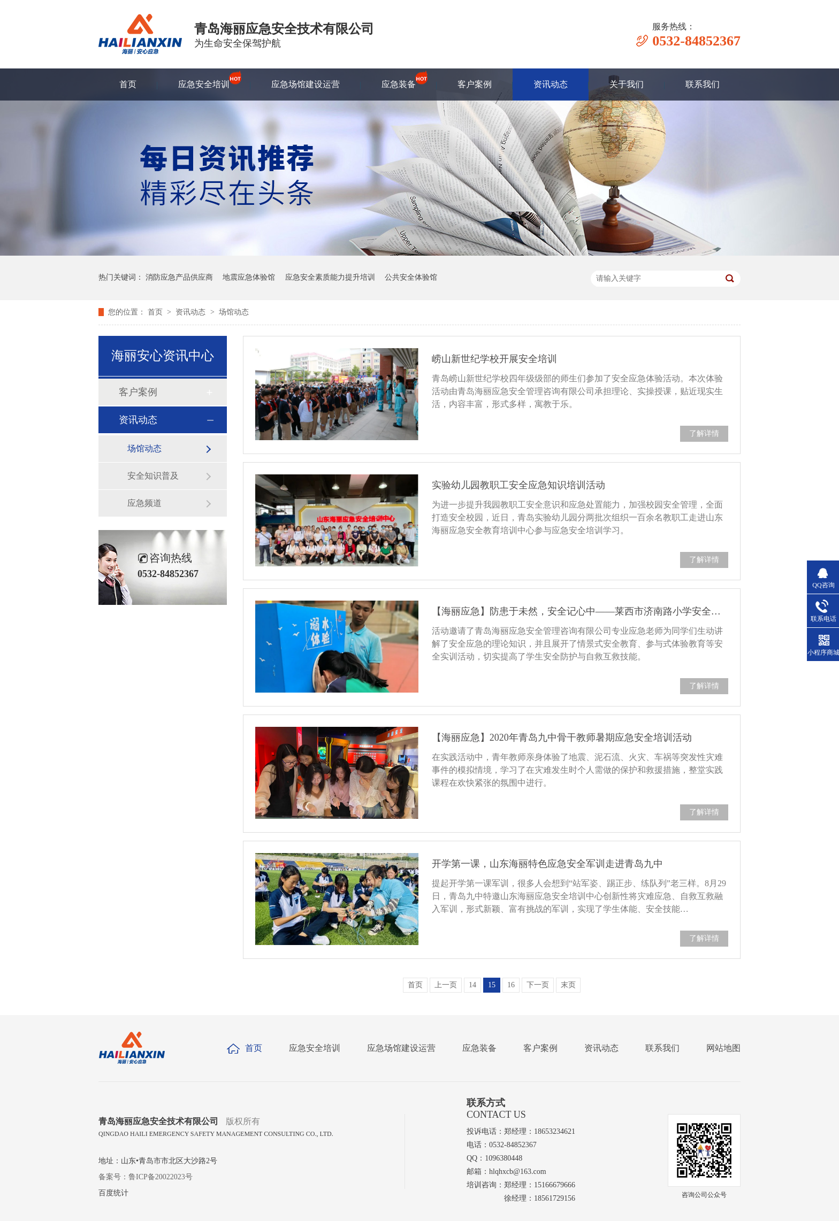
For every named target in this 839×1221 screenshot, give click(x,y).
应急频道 (144, 503)
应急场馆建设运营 (305, 84)
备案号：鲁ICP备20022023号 (145, 1177)
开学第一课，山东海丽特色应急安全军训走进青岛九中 (547, 863)
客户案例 (474, 84)
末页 (568, 985)
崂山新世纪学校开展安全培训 (494, 359)
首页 (127, 84)
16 (511, 985)
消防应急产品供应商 (179, 277)
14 (472, 985)
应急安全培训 (204, 79)
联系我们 (702, 84)
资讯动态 (550, 84)
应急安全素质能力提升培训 (330, 277)
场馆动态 (234, 312)
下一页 (538, 985)
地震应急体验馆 (249, 277)
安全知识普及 (153, 475)
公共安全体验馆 (411, 277)
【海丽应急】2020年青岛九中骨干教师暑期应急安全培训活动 (562, 737)
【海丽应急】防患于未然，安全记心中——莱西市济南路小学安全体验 (580, 611)
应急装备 (399, 79)
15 (491, 985)
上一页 (445, 985)
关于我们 (626, 84)
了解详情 (704, 433)
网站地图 (723, 1048)
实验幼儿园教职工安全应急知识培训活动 (518, 485)
